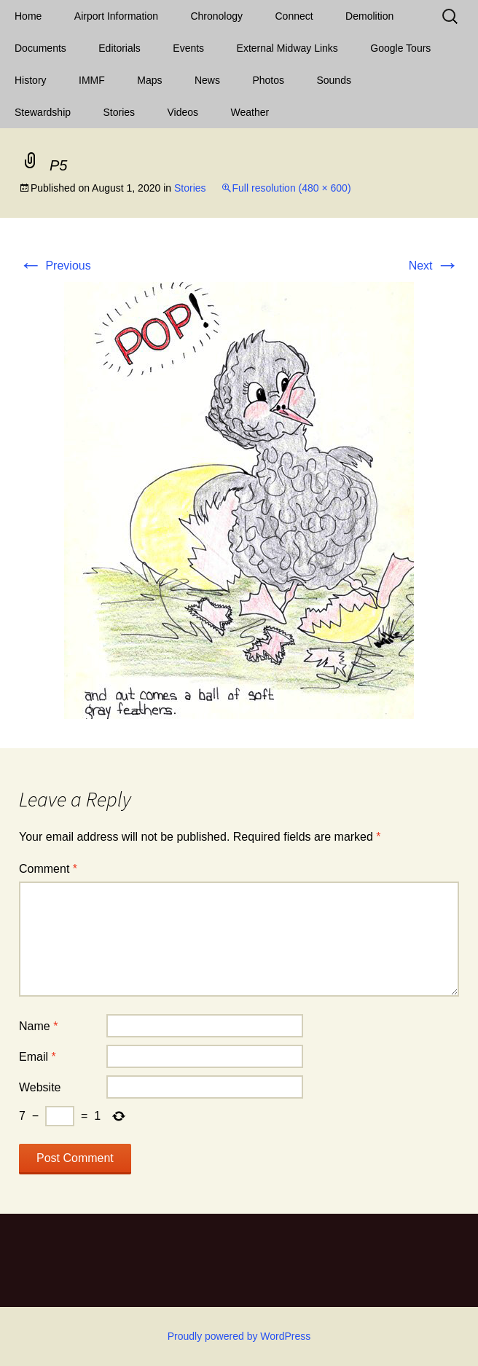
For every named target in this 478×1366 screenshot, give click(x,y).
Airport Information (116, 16)
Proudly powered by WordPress (239, 1336)
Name (38, 1026)
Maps (149, 80)
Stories (119, 112)
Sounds (333, 80)
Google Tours (400, 48)
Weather (250, 112)
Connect (294, 16)
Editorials (119, 48)
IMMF (92, 80)
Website (40, 1087)
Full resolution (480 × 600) (291, 188)
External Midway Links (287, 48)
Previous (55, 265)
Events (188, 48)
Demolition (369, 16)
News (207, 80)
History (31, 80)
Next (434, 265)
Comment (48, 869)
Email (37, 1057)
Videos (183, 112)
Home (28, 16)
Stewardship (43, 112)
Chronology (216, 16)
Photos (268, 80)
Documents (40, 48)
